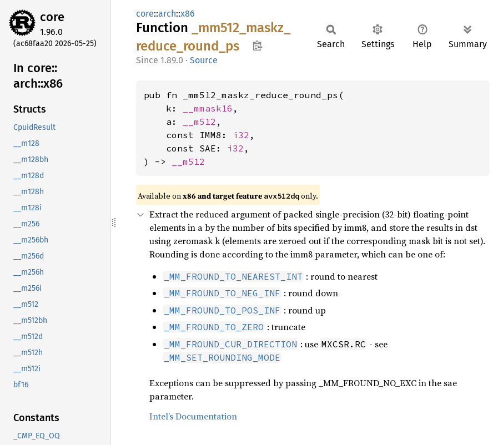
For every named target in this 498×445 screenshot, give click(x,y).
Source (204, 60)
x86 (187, 13)
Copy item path (257, 45)
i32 (241, 134)
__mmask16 (208, 108)
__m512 (199, 121)
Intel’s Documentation (193, 416)
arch (167, 13)
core (52, 16)
